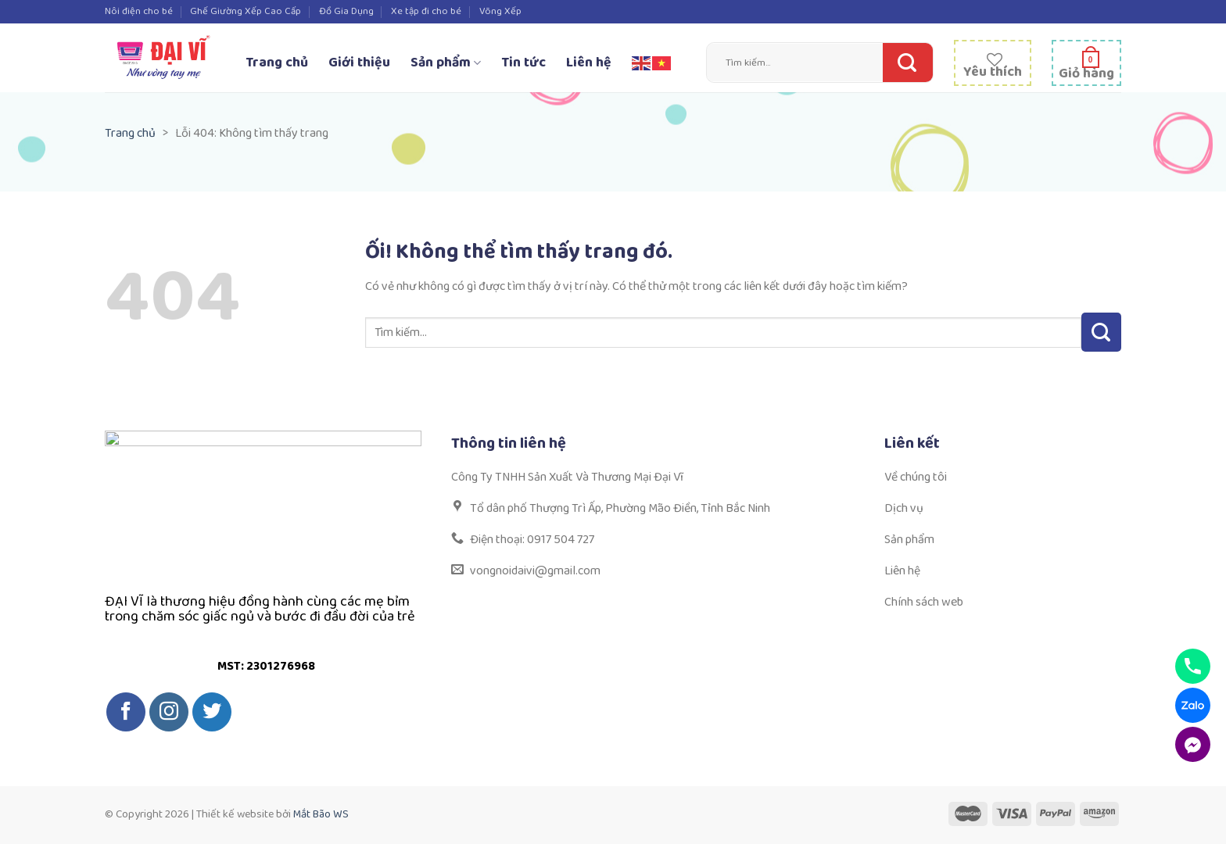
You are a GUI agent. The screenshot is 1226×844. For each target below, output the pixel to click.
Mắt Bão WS (321, 814)
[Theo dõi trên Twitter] (211, 711)
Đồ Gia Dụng (346, 11)
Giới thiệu (359, 62)
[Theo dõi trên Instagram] (168, 711)
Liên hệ (588, 62)
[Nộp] (904, 62)
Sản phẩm (445, 62)
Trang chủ (277, 62)
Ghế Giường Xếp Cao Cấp (245, 11)
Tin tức (523, 62)
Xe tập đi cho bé (426, 11)
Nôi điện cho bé (139, 11)
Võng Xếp (500, 11)
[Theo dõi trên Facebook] (125, 711)
